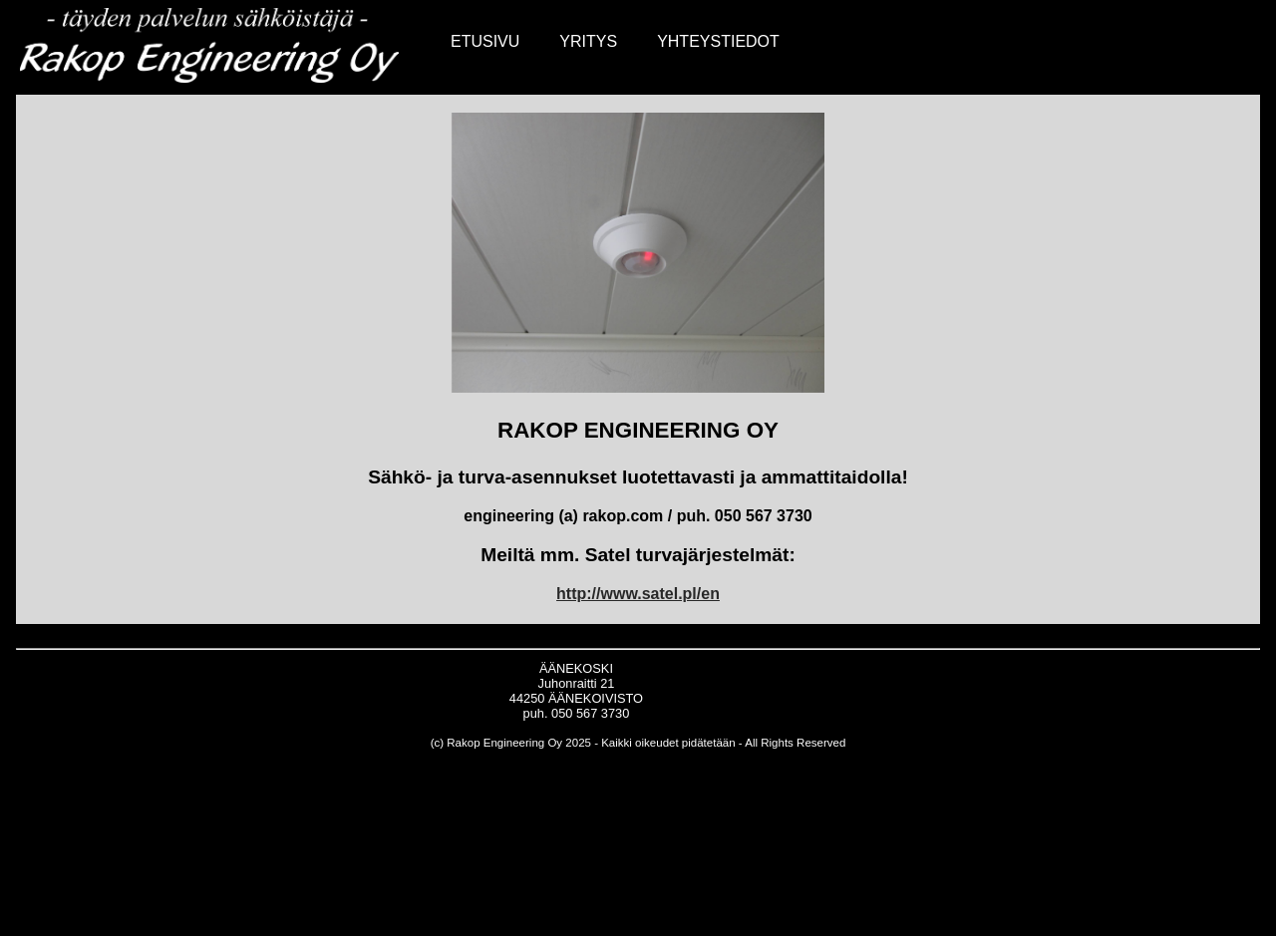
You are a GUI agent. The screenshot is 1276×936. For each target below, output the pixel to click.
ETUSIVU (485, 41)
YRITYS (588, 41)
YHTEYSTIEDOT (718, 41)
